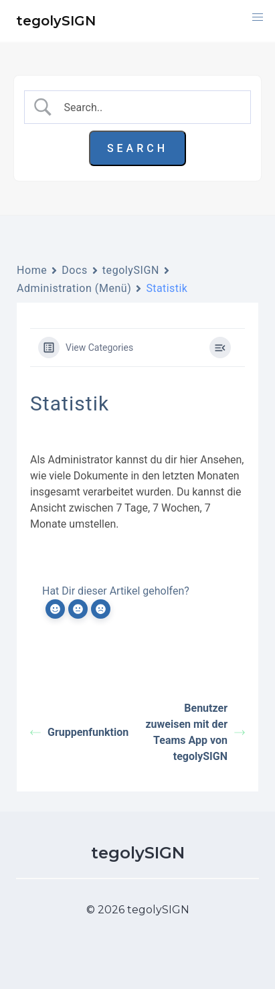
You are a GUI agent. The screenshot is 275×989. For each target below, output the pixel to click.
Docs (75, 270)
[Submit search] (137, 148)
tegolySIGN (130, 270)
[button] (257, 17)
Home (32, 270)
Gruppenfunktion (79, 732)
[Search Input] (149, 107)
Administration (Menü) (74, 288)
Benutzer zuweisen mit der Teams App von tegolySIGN (195, 732)
